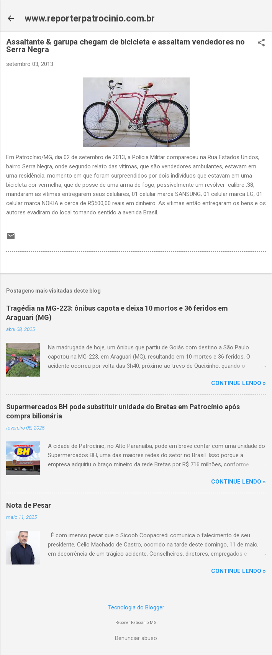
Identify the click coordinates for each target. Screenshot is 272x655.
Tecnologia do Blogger (136, 607)
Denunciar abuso (136, 638)
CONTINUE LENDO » (238, 383)
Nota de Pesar (28, 505)
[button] (261, 43)
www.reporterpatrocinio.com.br (90, 18)
